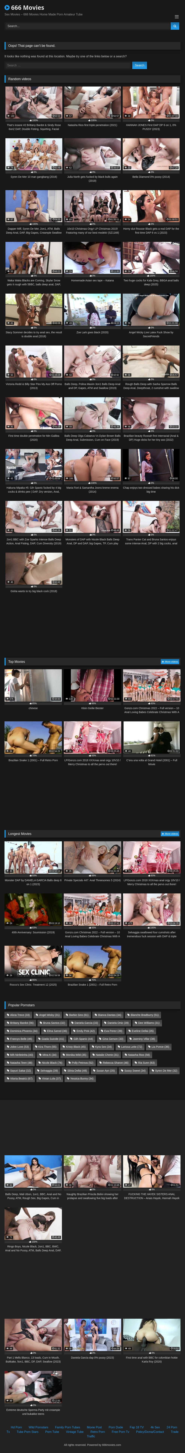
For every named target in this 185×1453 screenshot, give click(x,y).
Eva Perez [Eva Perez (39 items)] (113, 1030)
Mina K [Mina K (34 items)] (49, 1054)
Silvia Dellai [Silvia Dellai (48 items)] (77, 1070)
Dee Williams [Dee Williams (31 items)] (149, 1022)
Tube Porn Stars (27, 1431)
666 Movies (24, 7)
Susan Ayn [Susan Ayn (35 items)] (105, 1070)
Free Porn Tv (120, 1431)
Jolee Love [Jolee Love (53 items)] (19, 1046)
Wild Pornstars (38, 1427)
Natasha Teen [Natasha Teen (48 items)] (21, 1062)
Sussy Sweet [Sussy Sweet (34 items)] (135, 1070)
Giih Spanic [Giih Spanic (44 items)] (83, 1038)
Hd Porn (16, 1427)
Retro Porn (97, 1431)
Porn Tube (52, 1431)
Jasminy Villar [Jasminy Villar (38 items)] (144, 1038)
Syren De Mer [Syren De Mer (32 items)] (166, 1070)
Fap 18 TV (137, 1427)
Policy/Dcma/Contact (150, 1431)
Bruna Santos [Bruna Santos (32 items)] (54, 1022)
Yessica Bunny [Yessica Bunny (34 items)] (81, 1078)
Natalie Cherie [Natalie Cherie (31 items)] (107, 1054)
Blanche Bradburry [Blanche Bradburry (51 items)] (145, 1014)
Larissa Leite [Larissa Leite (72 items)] (131, 1046)
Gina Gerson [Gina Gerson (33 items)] (112, 1038)
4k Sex (155, 1427)
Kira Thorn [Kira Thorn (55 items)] (47, 1046)
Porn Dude (116, 1427)
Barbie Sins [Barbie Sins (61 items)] (79, 1014)
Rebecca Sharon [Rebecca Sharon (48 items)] (116, 1062)
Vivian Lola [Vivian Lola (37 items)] (51, 1078)
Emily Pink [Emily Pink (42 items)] (86, 1030)
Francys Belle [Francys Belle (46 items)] (21, 1038)
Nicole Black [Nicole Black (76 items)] (52, 1062)
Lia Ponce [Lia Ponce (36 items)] (160, 1046)
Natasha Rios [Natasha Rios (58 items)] (139, 1054)
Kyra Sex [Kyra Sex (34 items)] (103, 1046)
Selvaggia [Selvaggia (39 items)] (49, 1070)
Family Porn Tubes (67, 1427)
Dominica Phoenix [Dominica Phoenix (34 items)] (24, 1030)
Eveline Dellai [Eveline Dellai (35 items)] (143, 1030)
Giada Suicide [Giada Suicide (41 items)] (53, 1038)
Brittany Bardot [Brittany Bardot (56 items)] (22, 1022)
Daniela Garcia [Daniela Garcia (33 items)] (86, 1022)
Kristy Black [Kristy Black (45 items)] (76, 1046)
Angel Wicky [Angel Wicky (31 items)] (49, 1014)
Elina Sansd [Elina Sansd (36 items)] (57, 1030)
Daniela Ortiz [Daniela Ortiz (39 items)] (118, 1022)
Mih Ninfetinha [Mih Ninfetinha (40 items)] (21, 1054)
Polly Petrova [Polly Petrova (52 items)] (82, 1062)
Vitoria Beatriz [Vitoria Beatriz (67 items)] (21, 1078)
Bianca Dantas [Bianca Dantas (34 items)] (109, 1014)
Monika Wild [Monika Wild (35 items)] (76, 1054)
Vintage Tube (74, 1431)
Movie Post (94, 1427)
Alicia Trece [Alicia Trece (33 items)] (20, 1014)
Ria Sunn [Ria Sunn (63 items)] (146, 1062)
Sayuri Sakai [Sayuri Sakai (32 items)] (20, 1070)
